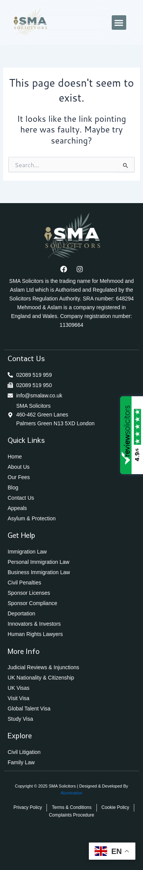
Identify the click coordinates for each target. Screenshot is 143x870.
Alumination (71, 793)
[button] (119, 22)
